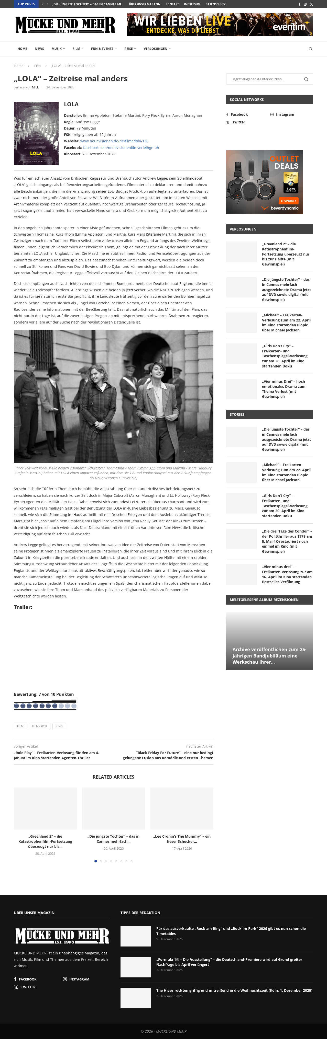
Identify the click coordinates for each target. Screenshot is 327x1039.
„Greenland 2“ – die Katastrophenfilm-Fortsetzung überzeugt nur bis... (45, 841)
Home (22, 49)
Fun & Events (102, 49)
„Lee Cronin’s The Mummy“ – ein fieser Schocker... (182, 839)
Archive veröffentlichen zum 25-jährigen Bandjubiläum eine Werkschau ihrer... (270, 655)
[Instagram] (305, 4)
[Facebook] (299, 4)
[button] (43, 4)
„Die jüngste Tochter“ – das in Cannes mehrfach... (94, 4)
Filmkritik (39, 726)
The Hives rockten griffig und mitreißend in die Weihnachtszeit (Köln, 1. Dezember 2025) (234, 990)
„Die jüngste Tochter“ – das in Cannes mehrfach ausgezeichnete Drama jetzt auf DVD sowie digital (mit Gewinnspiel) (286, 289)
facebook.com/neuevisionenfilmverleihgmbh (121, 147)
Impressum (192, 4)
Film (76, 49)
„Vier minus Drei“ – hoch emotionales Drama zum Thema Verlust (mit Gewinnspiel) (284, 389)
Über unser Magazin (144, 4)
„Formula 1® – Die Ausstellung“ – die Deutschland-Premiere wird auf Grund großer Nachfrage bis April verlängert (229, 962)
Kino (59, 726)
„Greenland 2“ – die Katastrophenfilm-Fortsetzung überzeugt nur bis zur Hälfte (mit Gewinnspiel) (285, 253)
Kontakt (172, 4)
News (39, 49)
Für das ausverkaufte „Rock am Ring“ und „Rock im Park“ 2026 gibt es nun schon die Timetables (231, 931)
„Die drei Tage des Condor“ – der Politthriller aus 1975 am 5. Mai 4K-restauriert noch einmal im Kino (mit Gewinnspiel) (287, 541)
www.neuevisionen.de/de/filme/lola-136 (114, 140)
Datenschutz (215, 4)
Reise (128, 49)
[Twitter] (311, 4)
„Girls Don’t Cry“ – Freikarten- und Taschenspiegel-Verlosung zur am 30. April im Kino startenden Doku (285, 355)
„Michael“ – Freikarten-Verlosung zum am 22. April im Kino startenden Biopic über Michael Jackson (286, 322)
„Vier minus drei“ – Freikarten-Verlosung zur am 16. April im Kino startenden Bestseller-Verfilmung (287, 574)
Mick (35, 87)
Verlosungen (155, 49)
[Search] (310, 49)
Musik (57, 49)
